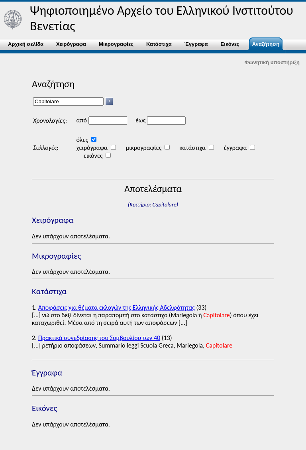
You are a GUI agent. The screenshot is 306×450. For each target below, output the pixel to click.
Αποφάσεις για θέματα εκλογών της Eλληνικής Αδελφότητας (116, 307)
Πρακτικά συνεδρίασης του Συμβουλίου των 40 (99, 338)
